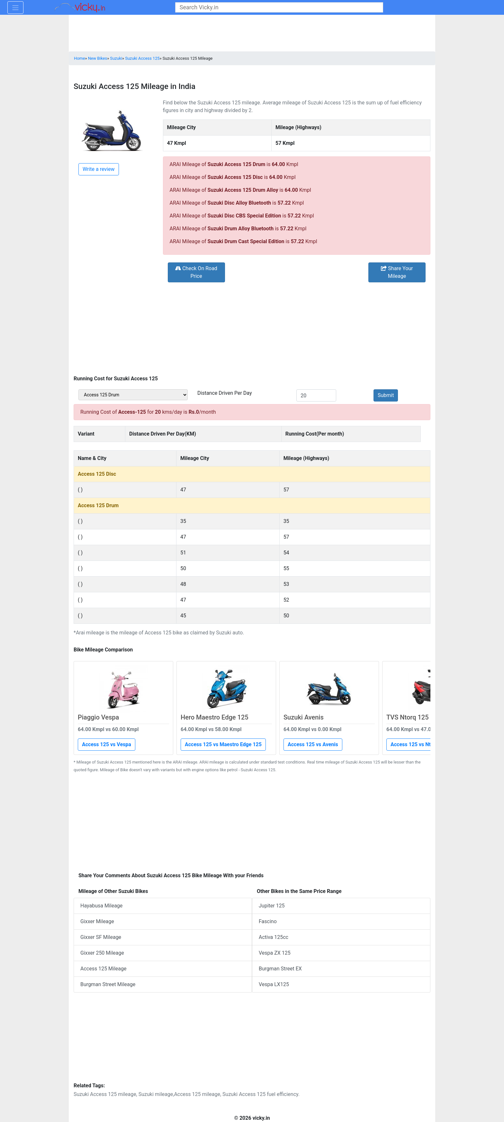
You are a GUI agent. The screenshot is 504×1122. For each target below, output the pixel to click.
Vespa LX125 (274, 984)
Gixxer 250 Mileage (102, 953)
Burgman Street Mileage (107, 984)
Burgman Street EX (280, 969)
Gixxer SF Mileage (100, 937)
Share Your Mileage (397, 272)
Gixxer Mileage (97, 921)
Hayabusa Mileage (101, 906)
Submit (386, 395)
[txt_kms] (316, 395)
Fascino (268, 921)
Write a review (99, 169)
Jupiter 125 (272, 906)
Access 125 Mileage (103, 969)
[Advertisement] (252, 328)
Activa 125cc (273, 937)
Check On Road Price (196, 272)
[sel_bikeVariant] (133, 394)
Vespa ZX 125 (275, 953)
